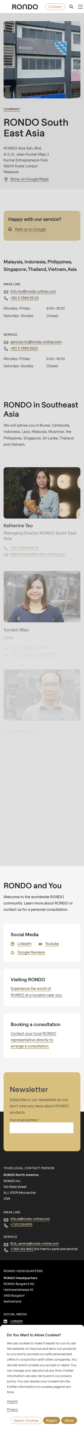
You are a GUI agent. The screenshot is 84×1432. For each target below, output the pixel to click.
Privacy (12, 1409)
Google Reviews (30, 952)
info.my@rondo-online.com (32, 291)
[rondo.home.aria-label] (25, 6)
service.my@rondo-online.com (34, 342)
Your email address (23, 1120)
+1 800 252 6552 (22, 1249)
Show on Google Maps (28, 179)
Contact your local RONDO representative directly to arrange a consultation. (32, 1039)
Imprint (12, 1401)
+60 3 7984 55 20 (24, 298)
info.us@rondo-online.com (28, 1219)
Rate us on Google (30, 229)
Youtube (51, 944)
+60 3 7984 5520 (23, 348)
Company (12, 109)
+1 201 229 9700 (22, 1224)
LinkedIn (24, 944)
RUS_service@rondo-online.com (33, 1243)
